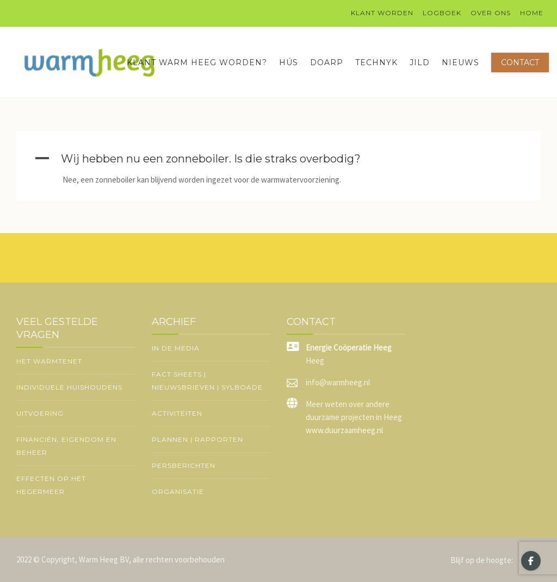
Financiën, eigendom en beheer (66, 445)
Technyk (376, 62)
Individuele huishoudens (69, 387)
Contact (520, 62)
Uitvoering (40, 413)
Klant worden (382, 13)
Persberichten (183, 465)
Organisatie (178, 491)
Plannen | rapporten (197, 439)
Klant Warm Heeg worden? (197, 62)
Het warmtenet (49, 361)
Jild (420, 62)
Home (531, 13)
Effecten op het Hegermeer (51, 485)
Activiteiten (177, 413)
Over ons (491, 13)
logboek (442, 13)
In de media (176, 348)
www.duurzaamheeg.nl (344, 430)
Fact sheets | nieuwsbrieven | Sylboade (207, 380)
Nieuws (460, 62)
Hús (288, 62)
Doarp (326, 62)
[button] (278, 158)
